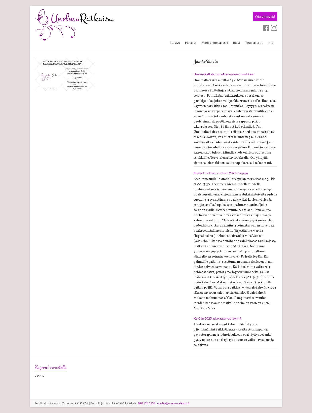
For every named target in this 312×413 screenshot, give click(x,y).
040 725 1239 (146, 403)
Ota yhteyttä (264, 17)
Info (270, 42)
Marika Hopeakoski (214, 42)
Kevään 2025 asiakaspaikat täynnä (217, 318)
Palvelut (190, 42)
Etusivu (175, 42)
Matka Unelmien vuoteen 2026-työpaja (221, 173)
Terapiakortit (254, 42)
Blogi (236, 42)
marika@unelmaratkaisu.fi (173, 403)
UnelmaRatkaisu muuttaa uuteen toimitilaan (224, 74)
